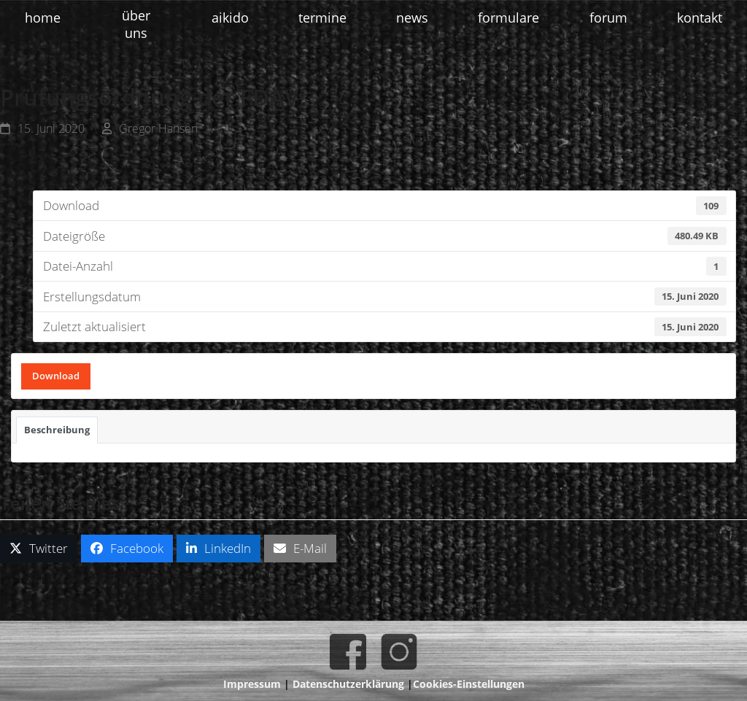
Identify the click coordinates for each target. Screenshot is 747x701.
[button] (38, 549)
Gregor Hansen (158, 128)
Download (56, 375)
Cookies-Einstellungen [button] (469, 684)
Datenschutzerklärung (348, 684)
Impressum (252, 684)
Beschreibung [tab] (57, 429)
